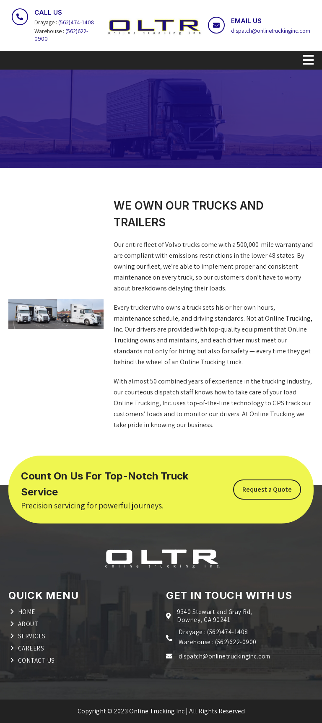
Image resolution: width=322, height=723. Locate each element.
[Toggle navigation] (161, 60)
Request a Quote (267, 489)
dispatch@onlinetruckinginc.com (270, 30)
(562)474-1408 (76, 22)
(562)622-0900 (235, 642)
